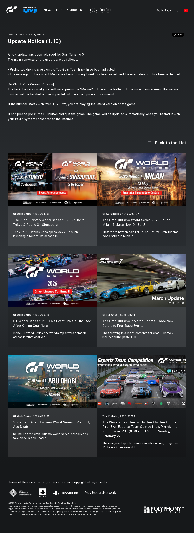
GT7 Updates (109, 315)
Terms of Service (21, 482)
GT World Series (22, 214)
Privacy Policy (47, 482)
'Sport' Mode (109, 416)
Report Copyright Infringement (83, 482)
